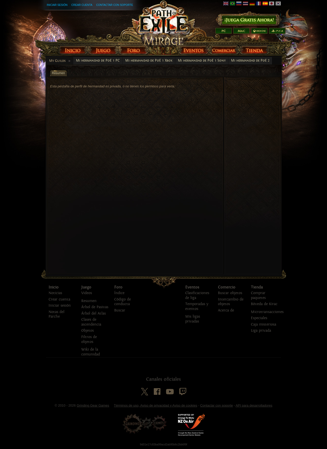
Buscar (119, 310)
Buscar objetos (230, 293)
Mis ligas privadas (192, 319)
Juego (86, 287)
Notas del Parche (56, 314)
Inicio (54, 287)
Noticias (55, 293)
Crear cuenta (81, 4)
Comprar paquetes (258, 295)
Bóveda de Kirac (264, 304)
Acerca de (226, 310)
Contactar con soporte (114, 4)
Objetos (87, 330)
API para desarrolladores (254, 405)
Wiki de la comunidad (90, 351)
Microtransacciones (267, 312)
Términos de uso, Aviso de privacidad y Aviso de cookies (155, 405)
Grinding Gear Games (93, 405)
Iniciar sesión (57, 4)
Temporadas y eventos (196, 306)
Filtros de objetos (89, 339)
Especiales (259, 318)
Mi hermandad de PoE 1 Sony (202, 61)
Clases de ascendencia (91, 322)
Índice (119, 293)
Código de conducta (122, 301)
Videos (86, 293)
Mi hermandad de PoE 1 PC (98, 61)
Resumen (89, 301)
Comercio (226, 287)
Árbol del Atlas (93, 313)
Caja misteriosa (263, 324)
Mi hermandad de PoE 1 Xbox (148, 61)
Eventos (192, 287)
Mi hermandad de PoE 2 (250, 61)
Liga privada (261, 330)
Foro (118, 287)
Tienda (257, 287)
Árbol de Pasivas (94, 307)
